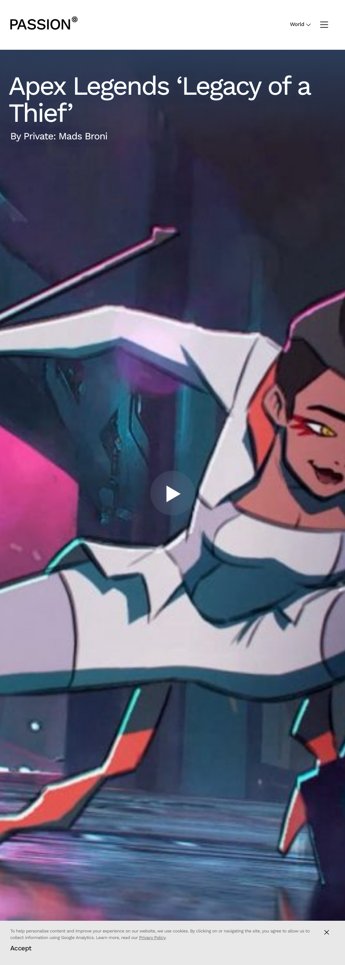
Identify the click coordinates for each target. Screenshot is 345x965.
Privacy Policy (152, 937)
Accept (20, 948)
